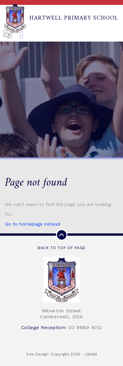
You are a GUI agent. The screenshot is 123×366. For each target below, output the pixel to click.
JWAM (91, 354)
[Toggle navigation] (21, 35)
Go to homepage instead (32, 224)
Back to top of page (61, 239)
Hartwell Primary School (60, 18)
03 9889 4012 (85, 327)
